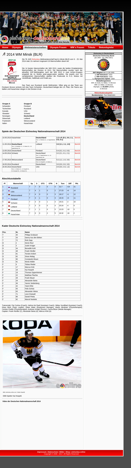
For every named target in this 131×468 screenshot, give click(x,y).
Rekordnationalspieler (103, 93)
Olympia (16, 47)
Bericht (77, 138)
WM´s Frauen (77, 47)
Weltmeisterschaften (35, 47)
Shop (68, 452)
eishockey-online (78, 452)
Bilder (61, 452)
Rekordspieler (106, 47)
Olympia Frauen (58, 47)
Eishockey (36, 59)
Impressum (41, 452)
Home (5, 47)
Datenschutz (53, 452)
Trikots (91, 47)
